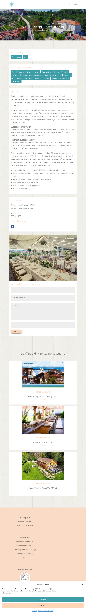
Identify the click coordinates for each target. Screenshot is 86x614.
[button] (83, 584)
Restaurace (16, 57)
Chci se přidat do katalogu (25, 549)
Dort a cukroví (33, 72)
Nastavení (43, 605)
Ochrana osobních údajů (45, 611)
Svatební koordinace (60, 78)
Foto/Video (46, 72)
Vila (25, 57)
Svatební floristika (41, 78)
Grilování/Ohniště (61, 72)
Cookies (34, 611)
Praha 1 (52, 30)
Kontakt (25, 557)
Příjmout (43, 599)
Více (43, 399)
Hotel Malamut (43, 391)
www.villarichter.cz (18, 221)
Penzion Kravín (43, 437)
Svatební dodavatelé (24, 525)
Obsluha (15, 75)
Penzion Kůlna (43, 483)
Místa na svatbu (24, 521)
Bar (13, 72)
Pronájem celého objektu (32, 75)
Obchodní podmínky (24, 541)
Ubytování (16, 81)
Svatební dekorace (24, 78)
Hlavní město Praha (39, 30)
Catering (21, 72)
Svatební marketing (25, 553)
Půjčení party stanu (53, 75)
